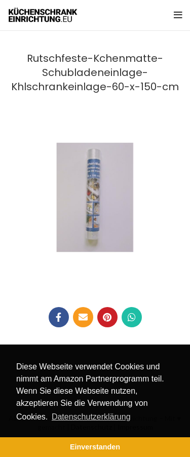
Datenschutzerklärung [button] (91, 416)
